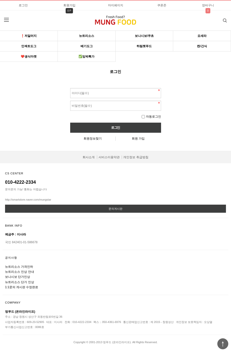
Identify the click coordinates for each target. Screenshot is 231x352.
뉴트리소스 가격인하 (19, 266)
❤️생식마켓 (29, 56)
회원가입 (69, 5)
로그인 (23, 5)
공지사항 (11, 257)
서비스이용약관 (109, 157)
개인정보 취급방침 (135, 157)
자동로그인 (153, 116)
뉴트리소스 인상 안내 (19, 272)
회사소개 (89, 157)
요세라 (202, 36)
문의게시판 (115, 208)
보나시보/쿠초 (144, 36)
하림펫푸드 (144, 46)
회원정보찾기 (93, 138)
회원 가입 (138, 138)
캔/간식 (202, 46)
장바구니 (208, 5)
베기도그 (87, 46)
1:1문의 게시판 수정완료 (21, 287)
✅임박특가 (86, 56)
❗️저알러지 (29, 36)
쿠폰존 (161, 5)
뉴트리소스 (86, 36)
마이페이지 (115, 5)
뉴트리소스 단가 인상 (19, 282)
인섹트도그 (28, 46)
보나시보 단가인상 (17, 277)
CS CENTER (14, 173)
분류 (6, 20)
